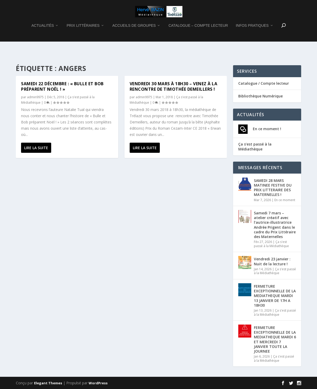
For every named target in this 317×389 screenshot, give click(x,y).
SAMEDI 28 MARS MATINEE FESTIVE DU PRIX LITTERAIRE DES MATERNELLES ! (273, 187)
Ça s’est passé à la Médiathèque (255, 146)
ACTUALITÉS (42, 39)
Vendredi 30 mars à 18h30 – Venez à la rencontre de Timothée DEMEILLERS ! (173, 86)
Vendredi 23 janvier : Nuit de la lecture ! (272, 261)
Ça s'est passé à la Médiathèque (271, 244)
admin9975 (35, 97)
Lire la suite (36, 147)
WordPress (98, 383)
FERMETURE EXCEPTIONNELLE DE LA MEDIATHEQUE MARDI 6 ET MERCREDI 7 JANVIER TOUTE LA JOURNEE (275, 339)
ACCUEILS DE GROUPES (134, 39)
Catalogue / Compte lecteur (263, 83)
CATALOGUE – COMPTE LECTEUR (198, 39)
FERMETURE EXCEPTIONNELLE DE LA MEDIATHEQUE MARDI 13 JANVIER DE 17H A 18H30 (275, 296)
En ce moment (284, 200)
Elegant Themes (48, 383)
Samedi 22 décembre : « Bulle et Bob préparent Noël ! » (62, 86)
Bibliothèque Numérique (260, 96)
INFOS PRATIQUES (252, 39)
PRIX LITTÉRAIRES (83, 39)
